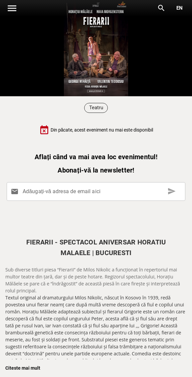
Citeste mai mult (22, 368)
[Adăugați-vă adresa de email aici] (97, 191)
